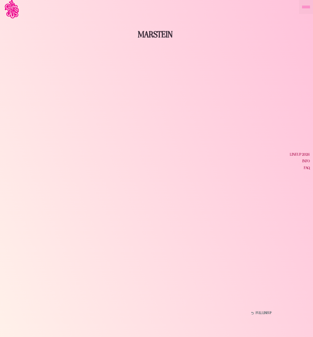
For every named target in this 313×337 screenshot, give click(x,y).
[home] (55, 9)
